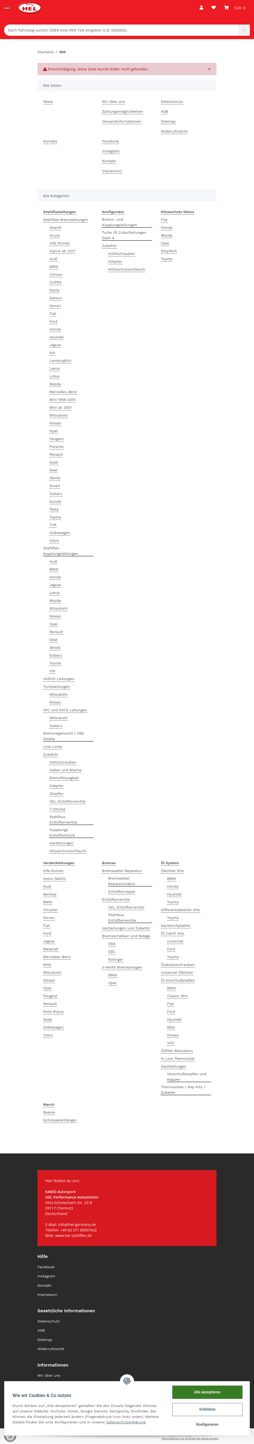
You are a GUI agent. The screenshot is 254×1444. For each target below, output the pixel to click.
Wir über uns (113, 101)
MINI (47, 964)
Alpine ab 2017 (62, 251)
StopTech (169, 251)
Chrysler (50, 910)
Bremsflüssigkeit (64, 778)
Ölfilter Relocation (177, 1051)
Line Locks (52, 746)
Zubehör (50, 754)
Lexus (54, 368)
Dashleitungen (173, 1066)
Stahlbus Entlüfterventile (63, 819)
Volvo (54, 540)
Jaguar (55, 345)
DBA (112, 944)
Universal (175, 941)
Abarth (55, 227)
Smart (54, 486)
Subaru (55, 493)
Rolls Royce (53, 1011)
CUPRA (55, 282)
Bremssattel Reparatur (122, 871)
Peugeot (56, 439)
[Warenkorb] (235, 8)
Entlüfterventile (116, 899)
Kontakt (50, 141)
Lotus (54, 376)
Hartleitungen (61, 843)
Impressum (112, 171)
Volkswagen (59, 533)
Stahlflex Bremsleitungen (65, 220)
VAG (170, 1043)
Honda (55, 329)
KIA (52, 353)
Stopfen (56, 793)
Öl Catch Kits (172, 933)
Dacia (54, 290)
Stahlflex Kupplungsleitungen (60, 551)
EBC (112, 951)
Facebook (110, 141)
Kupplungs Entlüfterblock (62, 832)
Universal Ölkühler (177, 972)
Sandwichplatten (175, 925)
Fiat (52, 313)
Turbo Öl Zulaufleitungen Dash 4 (124, 235)
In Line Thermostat (178, 1058)
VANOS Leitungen (58, 679)
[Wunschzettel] (213, 8)
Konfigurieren (207, 1424)
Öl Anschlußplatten (178, 980)
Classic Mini (177, 996)
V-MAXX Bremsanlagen (122, 967)
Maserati (50, 949)
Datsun (55, 298)
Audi (53, 259)
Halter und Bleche (65, 770)
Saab (53, 462)
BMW (54, 266)
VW (52, 671)
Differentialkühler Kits (180, 910)
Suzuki (55, 501)
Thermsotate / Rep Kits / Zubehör (183, 1089)
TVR (52, 525)
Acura (54, 235)
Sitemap (168, 121)
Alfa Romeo (59, 243)
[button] (201, 8)
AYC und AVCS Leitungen (65, 710)
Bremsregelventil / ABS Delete (63, 736)
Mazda (55, 384)
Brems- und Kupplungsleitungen (119, 222)
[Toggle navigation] (6, 6)
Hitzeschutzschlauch (67, 851)
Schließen (207, 1409)
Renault (56, 454)
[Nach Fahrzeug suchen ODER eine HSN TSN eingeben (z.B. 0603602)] (121, 30)
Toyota (55, 517)
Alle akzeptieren (207, 1392)
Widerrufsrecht (174, 131)
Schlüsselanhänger (60, 1120)
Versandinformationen (121, 121)
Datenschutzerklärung (126, 1422)
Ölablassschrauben (178, 964)
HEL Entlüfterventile (67, 801)
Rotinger (115, 959)
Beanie (49, 1112)
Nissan (55, 423)
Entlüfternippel (121, 891)
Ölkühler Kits (172, 871)
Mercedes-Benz (63, 392)
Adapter (56, 786)
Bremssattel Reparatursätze (121, 881)
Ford (53, 321)
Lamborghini (60, 360)
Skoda (54, 478)
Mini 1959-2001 (62, 400)
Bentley (49, 894)
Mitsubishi (58, 415)
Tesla (54, 509)
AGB (164, 111)
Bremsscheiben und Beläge (126, 936)
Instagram (111, 151)
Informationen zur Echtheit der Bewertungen (189, 1438)
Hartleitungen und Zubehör (126, 928)
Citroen (55, 274)
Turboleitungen (56, 686)
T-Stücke (57, 809)
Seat (53, 470)
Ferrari (55, 306)
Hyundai (56, 337)
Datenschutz (172, 101)
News (48, 101)
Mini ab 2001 (60, 407)
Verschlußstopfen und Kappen (186, 1076)
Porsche (56, 446)
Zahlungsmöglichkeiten (122, 111)
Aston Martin (54, 878)
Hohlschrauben (62, 762)
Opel (53, 431)
